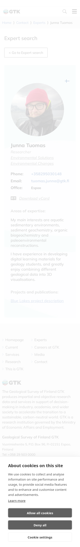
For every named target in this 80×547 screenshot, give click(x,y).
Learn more (17, 500)
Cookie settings (40, 537)
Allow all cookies (40, 513)
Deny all (39, 525)
